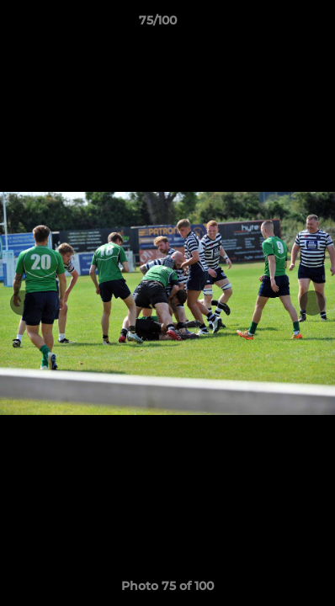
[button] (274, 24)
